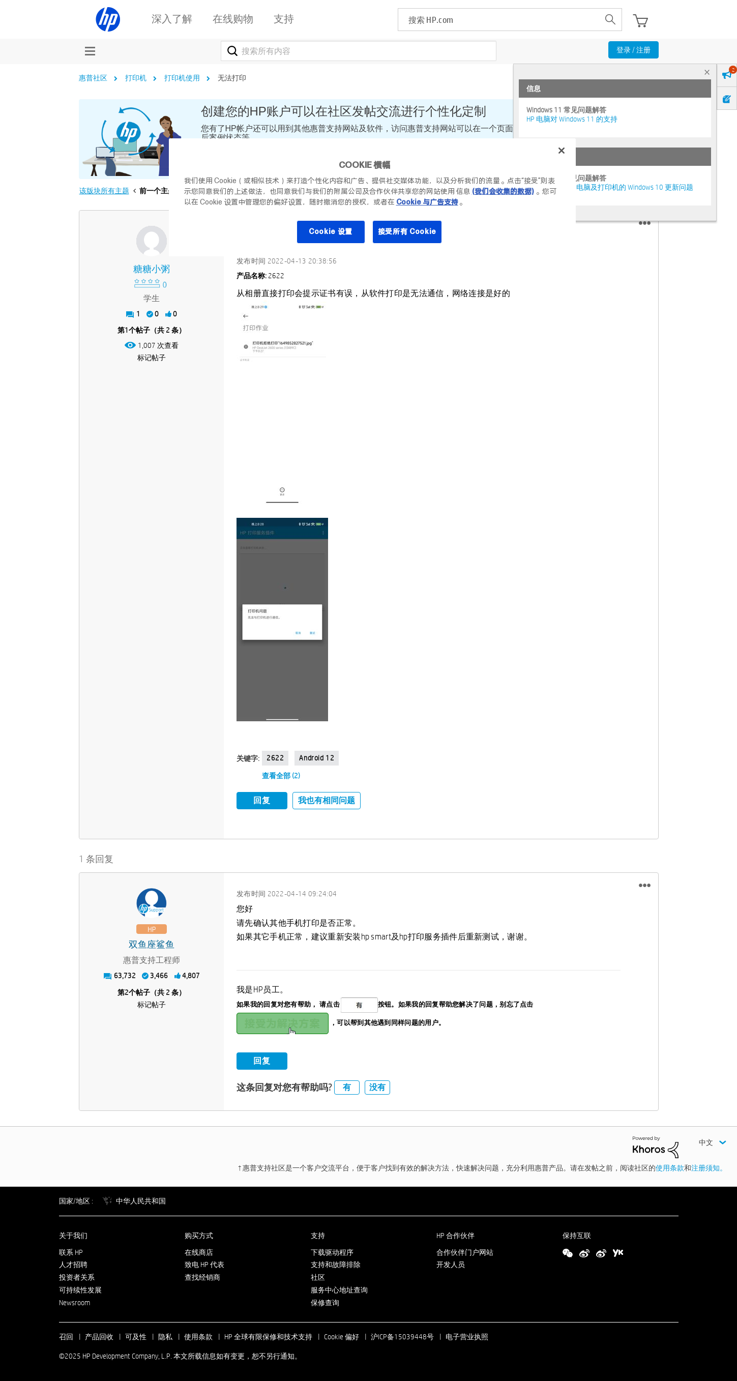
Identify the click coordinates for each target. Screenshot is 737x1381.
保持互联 (577, 1234)
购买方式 (199, 1234)
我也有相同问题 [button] (326, 800)
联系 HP (71, 1250)
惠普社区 (93, 77)
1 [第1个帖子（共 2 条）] (127, 330)
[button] (645, 223)
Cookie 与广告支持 (427, 202)
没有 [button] (377, 1086)
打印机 (135, 77)
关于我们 (73, 1234)
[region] (372, 197)
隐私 (165, 1335)
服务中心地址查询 (339, 1289)
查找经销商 (202, 1276)
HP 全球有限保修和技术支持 (268, 1335)
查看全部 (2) (281, 775)
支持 (318, 1234)
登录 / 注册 (633, 49)
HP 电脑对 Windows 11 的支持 (571, 119)
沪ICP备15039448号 (402, 1335)
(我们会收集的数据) (503, 191)
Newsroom (74, 1301)
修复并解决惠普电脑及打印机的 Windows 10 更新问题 (609, 187)
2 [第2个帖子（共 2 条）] (127, 990)
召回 (66, 1335)
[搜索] (359, 51)
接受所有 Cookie (407, 231)
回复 (262, 800)
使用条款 (670, 1166)
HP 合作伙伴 (455, 1234)
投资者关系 (77, 1276)
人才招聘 (73, 1263)
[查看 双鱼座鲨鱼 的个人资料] (152, 943)
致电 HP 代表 (204, 1263)
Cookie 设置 (330, 231)
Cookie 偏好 (341, 1335)
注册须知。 (709, 1166)
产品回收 (99, 1335)
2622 (275, 757)
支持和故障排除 (336, 1263)
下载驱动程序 (332, 1250)
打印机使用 (182, 77)
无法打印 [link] (232, 77)
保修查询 (325, 1301)
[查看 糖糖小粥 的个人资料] (152, 269)
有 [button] (347, 1086)
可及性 (135, 1335)
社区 (318, 1276)
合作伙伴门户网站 (464, 1250)
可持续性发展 (80, 1289)
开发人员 (450, 1263)
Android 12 (316, 757)
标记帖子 (151, 357)
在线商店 (199, 1250)
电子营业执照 (467, 1335)
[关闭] (561, 150)
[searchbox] (498, 20)
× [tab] (707, 72)
